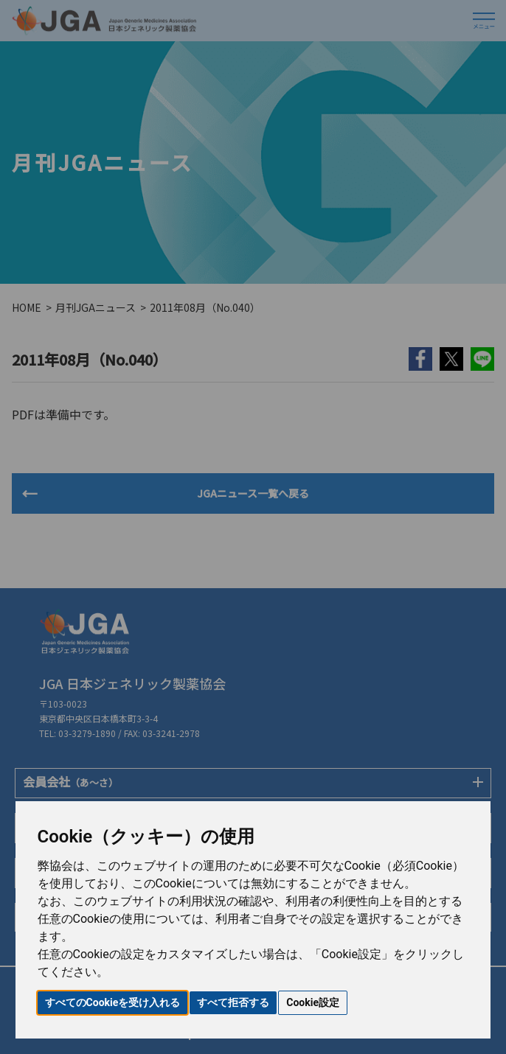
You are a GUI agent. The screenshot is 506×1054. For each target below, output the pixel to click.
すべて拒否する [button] (233, 1002)
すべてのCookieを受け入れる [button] (113, 1002)
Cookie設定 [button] (312, 1002)
